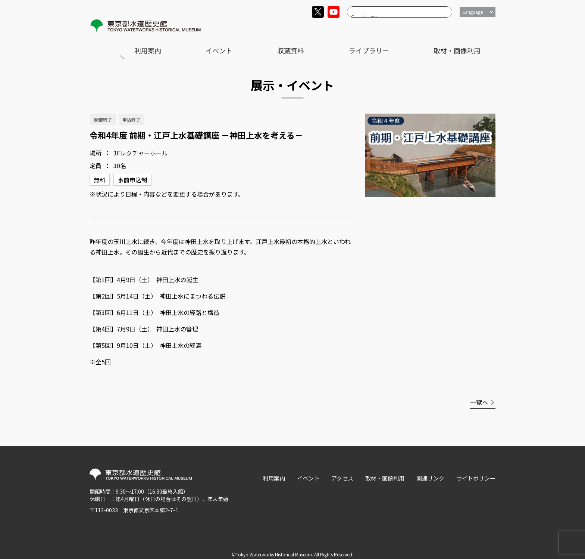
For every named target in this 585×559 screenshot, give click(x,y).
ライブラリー (424, 29)
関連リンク (430, 472)
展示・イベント (143, 45)
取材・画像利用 (475, 29)
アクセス (342, 472)
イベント (344, 29)
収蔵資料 (381, 29)
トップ (106, 45)
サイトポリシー (475, 472)
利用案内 (307, 29)
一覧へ (479, 396)
